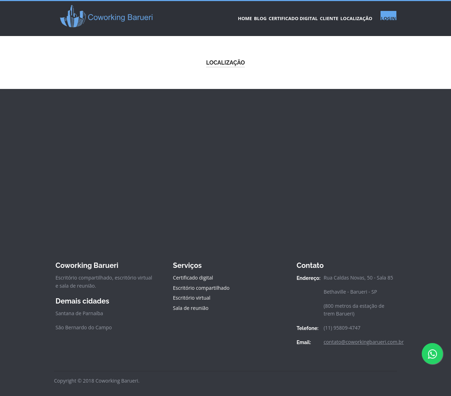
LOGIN (385, 15)
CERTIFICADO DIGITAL (264, 15)
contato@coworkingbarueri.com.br (363, 336)
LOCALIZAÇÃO (346, 15)
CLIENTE (309, 15)
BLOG (221, 15)
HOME (197, 15)
